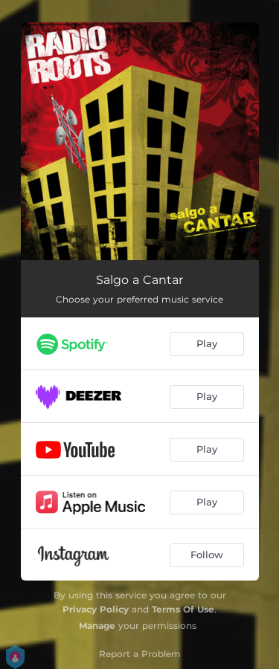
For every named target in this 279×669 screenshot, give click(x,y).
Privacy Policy (95, 609)
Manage (97, 625)
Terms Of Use (183, 609)
